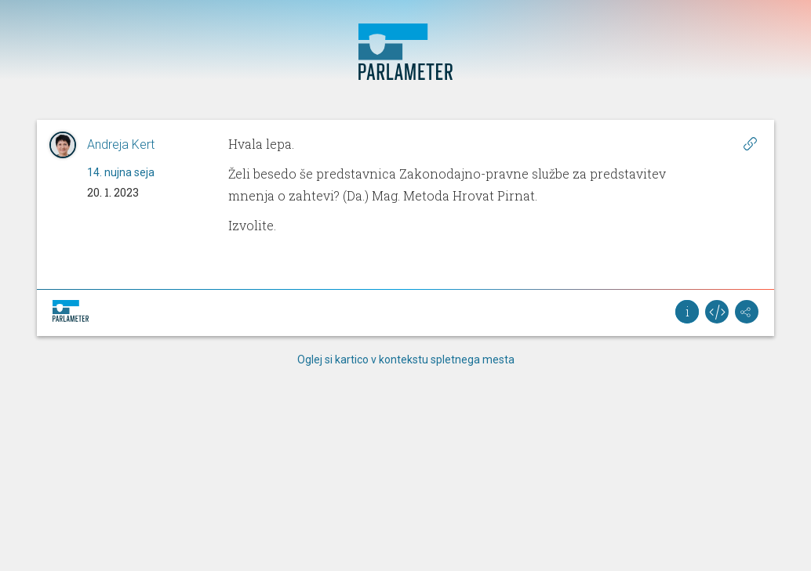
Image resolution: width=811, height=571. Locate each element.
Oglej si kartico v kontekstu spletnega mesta (406, 359)
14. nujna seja (121, 172)
